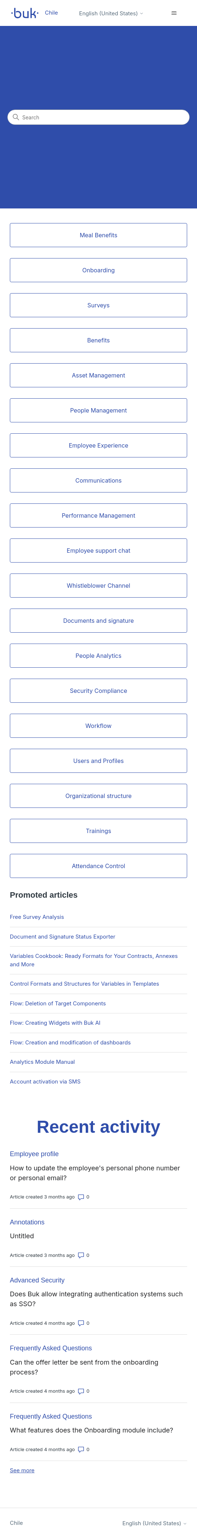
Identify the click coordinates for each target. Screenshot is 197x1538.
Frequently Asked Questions (51, 1348)
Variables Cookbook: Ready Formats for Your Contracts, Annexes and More (94, 960)
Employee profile (34, 1154)
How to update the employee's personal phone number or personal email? (95, 1173)
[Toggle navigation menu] (174, 13)
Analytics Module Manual (42, 1061)
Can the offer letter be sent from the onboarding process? (84, 1367)
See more (22, 1470)
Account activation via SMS (45, 1081)
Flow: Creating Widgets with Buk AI (55, 1022)
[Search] (98, 117)
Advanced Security (37, 1280)
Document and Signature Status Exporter (62, 936)
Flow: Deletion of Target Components (58, 1003)
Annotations (27, 1222)
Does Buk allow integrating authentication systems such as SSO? (96, 1299)
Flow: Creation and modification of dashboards (70, 1042)
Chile (16, 1522)
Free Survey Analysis (37, 916)
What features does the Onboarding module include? (91, 1430)
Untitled (22, 1236)
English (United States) (111, 13)
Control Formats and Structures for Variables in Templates (84, 983)
